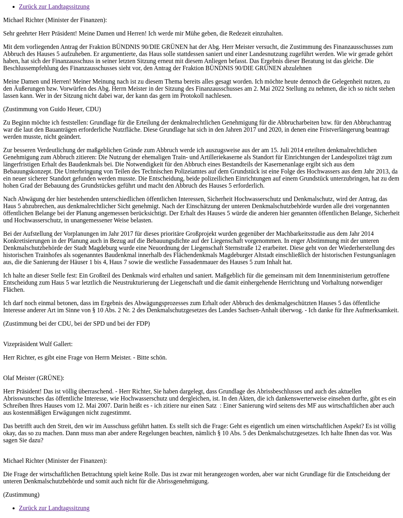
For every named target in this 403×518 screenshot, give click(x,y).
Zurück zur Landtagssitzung (54, 6)
